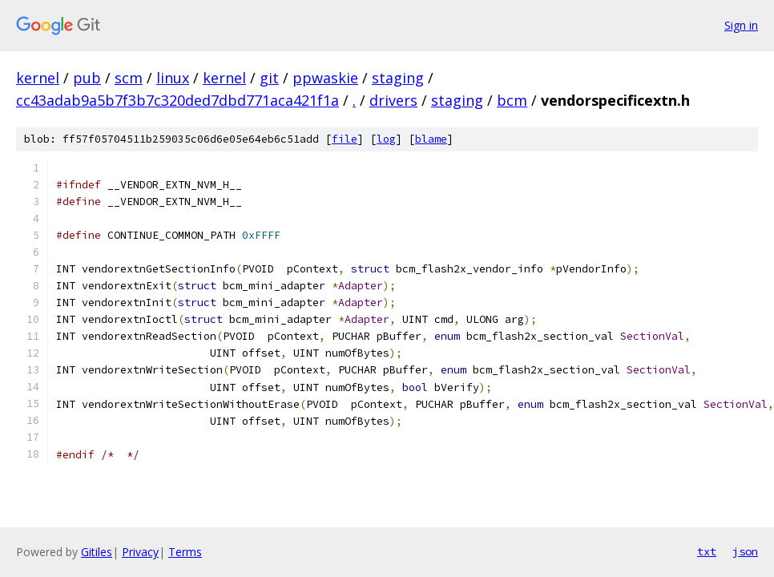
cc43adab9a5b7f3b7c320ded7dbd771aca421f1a (177, 100)
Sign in (741, 25)
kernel (37, 77)
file (344, 139)
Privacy (140, 551)
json (745, 551)
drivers (393, 100)
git (269, 77)
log (386, 139)
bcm (512, 100)
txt (706, 551)
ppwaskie (325, 77)
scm (129, 77)
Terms (185, 551)
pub (87, 77)
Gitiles (96, 551)
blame (431, 139)
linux (172, 77)
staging (398, 77)
